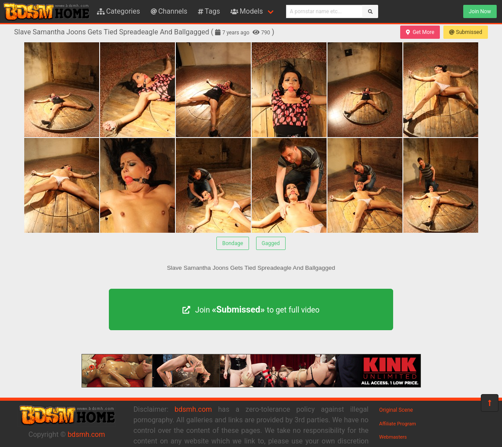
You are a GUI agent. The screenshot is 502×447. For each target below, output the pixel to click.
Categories (118, 11)
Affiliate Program (397, 424)
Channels (169, 11)
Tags (209, 11)
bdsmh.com (86, 434)
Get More (420, 32)
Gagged (271, 243)
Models (247, 11)
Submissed (465, 32)
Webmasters (393, 437)
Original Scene (396, 410)
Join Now (480, 11)
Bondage (232, 243)
